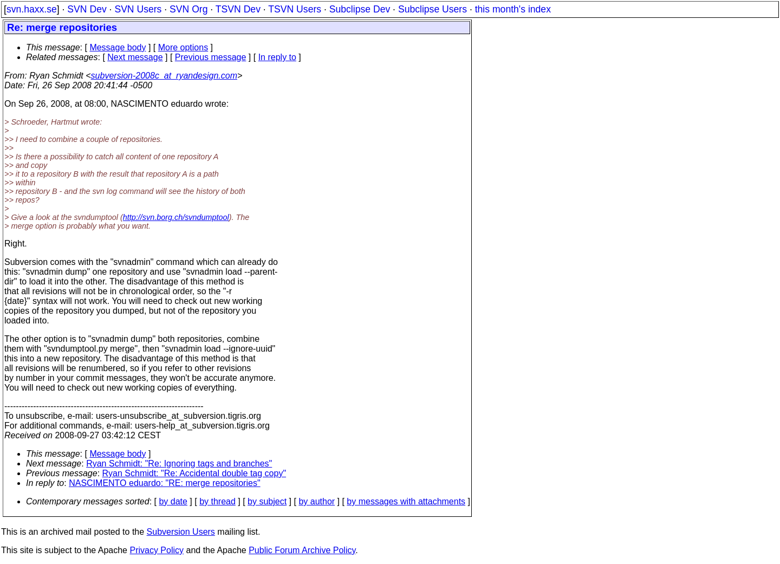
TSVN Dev (238, 9)
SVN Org (188, 9)
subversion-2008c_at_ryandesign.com (164, 75)
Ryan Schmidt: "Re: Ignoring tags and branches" (179, 463)
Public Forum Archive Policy (302, 550)
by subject (267, 501)
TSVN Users (294, 9)
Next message (134, 57)
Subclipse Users (432, 9)
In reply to (277, 57)
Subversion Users (181, 531)
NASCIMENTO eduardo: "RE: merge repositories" (164, 483)
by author (316, 501)
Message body (117, 47)
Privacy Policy (156, 550)
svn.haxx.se (31, 9)
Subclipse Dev (359, 9)
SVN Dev (86, 9)
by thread (217, 501)
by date (173, 501)
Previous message (210, 57)
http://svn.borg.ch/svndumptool (176, 217)
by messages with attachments (406, 501)
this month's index (513, 9)
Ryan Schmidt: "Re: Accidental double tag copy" (194, 473)
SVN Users (137, 9)
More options (183, 47)
